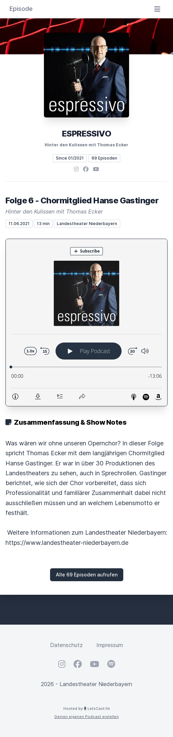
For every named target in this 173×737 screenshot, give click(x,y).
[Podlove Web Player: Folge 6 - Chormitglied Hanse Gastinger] (86, 322)
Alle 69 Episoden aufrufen (86, 574)
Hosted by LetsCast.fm (86, 708)
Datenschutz (66, 645)
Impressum (109, 645)
